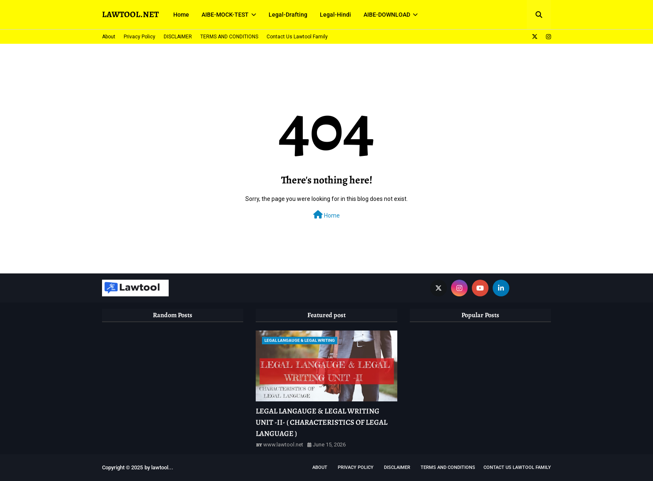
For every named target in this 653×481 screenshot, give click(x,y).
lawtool (159, 467)
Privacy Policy (139, 37)
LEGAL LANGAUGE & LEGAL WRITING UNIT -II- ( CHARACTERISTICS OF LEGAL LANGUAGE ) (321, 422)
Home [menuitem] (181, 14)
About (108, 37)
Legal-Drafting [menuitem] (288, 14)
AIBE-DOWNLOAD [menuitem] (387, 14)
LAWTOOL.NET (130, 14)
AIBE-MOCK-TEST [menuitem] (225, 14)
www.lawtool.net (283, 444)
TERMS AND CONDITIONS (229, 37)
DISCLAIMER (178, 37)
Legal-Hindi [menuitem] (335, 14)
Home (326, 214)
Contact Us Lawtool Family (297, 37)
